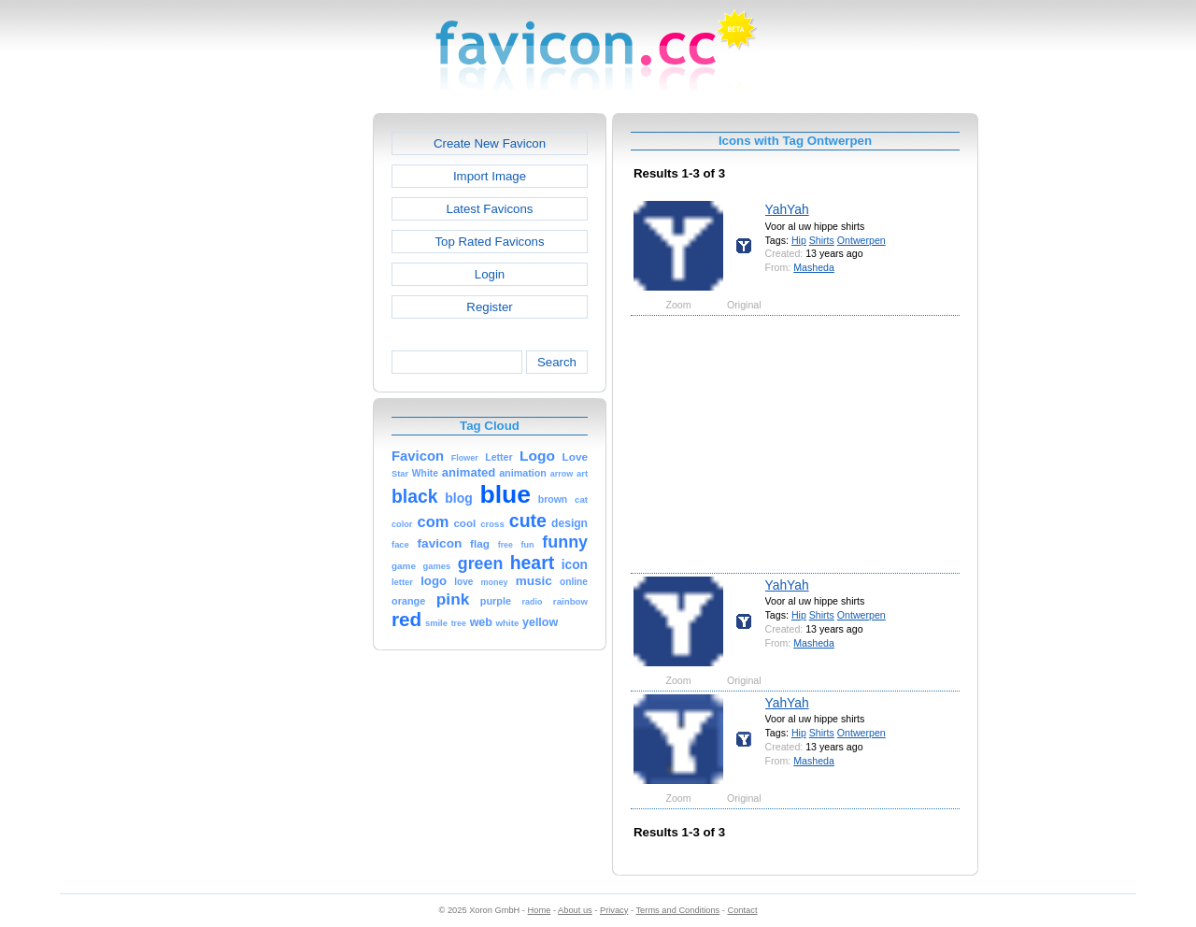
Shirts (821, 240)
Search (557, 362)
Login (490, 274)
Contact (743, 910)
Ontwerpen (861, 240)
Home (539, 910)
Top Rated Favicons (489, 242)
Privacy (614, 910)
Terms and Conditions (677, 910)
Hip (798, 240)
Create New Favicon (490, 143)
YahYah (787, 209)
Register (489, 307)
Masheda (813, 267)
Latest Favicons (490, 209)
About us (575, 910)
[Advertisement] (292, 393)
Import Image (489, 176)
